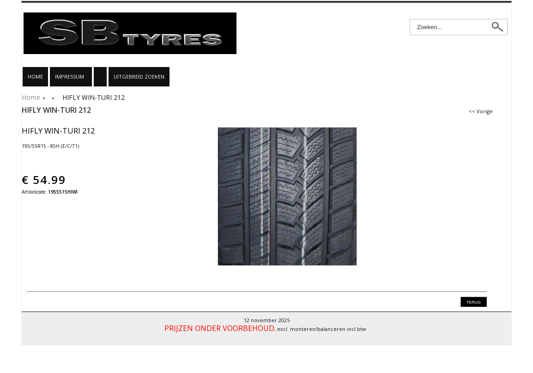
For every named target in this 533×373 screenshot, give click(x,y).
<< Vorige (481, 111)
